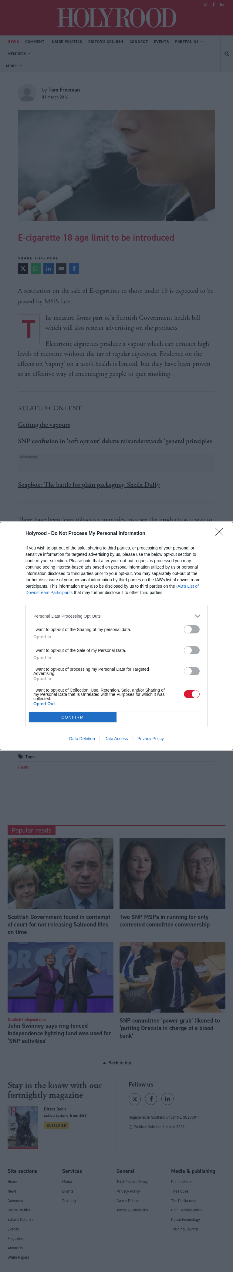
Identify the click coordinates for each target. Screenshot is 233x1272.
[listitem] (116, 616)
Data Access (116, 738)
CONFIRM (72, 717)
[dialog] (116, 636)
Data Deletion (82, 738)
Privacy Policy (150, 738)
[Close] (221, 533)
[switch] (192, 629)
